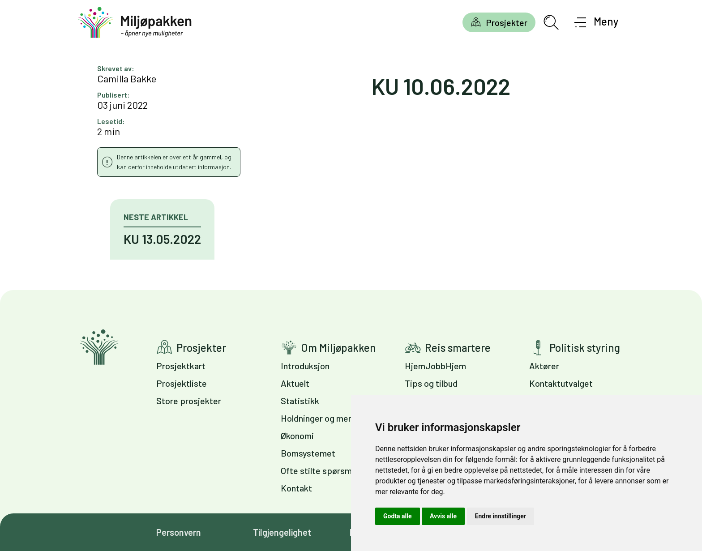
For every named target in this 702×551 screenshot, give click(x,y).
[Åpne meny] (596, 22)
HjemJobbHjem (435, 365)
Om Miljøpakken (338, 347)
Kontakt (296, 488)
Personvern (178, 532)
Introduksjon (305, 365)
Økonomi (297, 435)
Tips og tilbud (431, 383)
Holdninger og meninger (326, 418)
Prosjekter (506, 22)
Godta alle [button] (397, 516)
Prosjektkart (180, 365)
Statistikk (300, 400)
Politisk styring (584, 347)
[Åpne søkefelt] (551, 22)
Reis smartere (458, 347)
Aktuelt (295, 383)
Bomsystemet (308, 453)
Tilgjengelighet (282, 532)
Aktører (544, 365)
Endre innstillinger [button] (500, 516)
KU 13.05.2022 (162, 239)
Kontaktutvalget (561, 383)
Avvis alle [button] (443, 516)
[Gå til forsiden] (135, 22)
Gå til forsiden (99, 347)
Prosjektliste (181, 383)
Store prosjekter (188, 400)
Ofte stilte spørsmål (319, 470)
